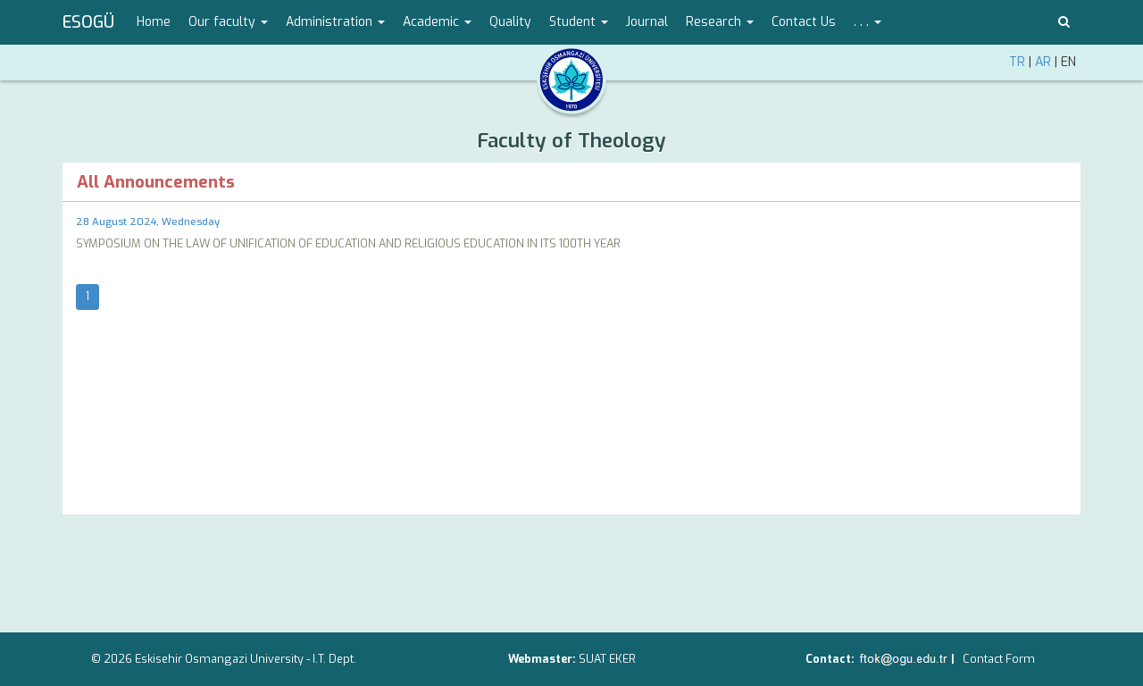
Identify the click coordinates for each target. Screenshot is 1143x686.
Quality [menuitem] (510, 21)
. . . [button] (867, 21)
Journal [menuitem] (647, 21)
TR (1017, 62)
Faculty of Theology (571, 141)
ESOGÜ (88, 22)
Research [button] (720, 21)
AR (1043, 62)
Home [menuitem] (154, 21)
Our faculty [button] (228, 21)
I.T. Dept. (334, 658)
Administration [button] (335, 21)
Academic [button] (437, 21)
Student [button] (578, 21)
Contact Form (999, 658)
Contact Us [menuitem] (804, 21)
